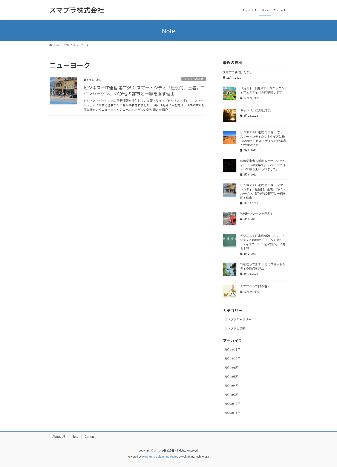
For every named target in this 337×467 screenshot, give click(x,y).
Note (75, 436)
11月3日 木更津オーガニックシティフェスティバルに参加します (263, 90)
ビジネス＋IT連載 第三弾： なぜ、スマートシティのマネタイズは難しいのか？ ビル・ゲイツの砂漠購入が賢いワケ (263, 138)
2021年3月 (231, 394)
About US (59, 436)
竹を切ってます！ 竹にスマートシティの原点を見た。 (262, 266)
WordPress (148, 456)
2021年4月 (231, 385)
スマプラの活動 (193, 79)
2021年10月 (232, 358)
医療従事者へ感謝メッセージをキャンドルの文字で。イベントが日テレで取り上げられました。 (262, 165)
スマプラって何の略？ (255, 286)
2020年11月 (232, 413)
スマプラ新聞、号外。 (238, 72)
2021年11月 (232, 349)
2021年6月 (231, 367)
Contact (90, 436)
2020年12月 (232, 403)
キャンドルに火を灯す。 (256, 110)
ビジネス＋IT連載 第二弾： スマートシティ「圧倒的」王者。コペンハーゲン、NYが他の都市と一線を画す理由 (144, 90)
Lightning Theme (168, 456)
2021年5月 (231, 376)
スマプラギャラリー (237, 319)
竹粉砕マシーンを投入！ (256, 213)
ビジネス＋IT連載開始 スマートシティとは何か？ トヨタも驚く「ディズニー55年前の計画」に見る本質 (262, 242)
